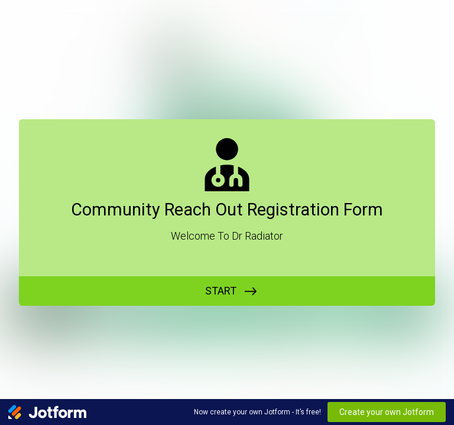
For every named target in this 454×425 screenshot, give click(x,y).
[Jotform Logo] (47, 412)
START (220, 291)
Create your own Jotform (386, 412)
